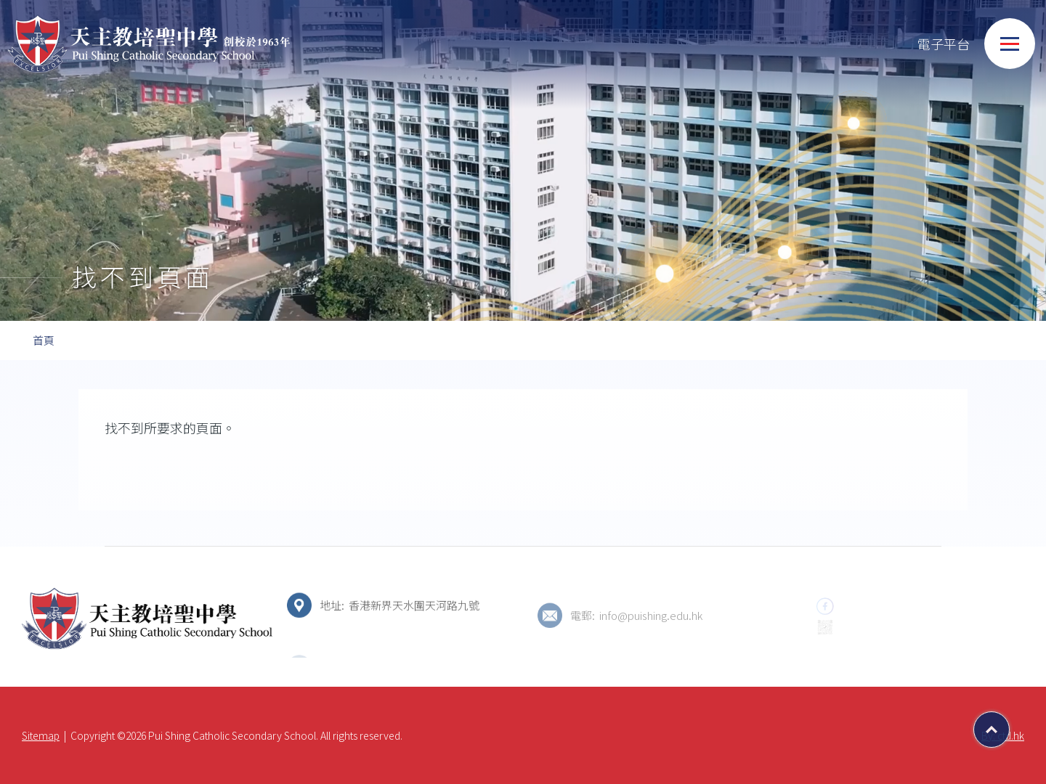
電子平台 (929, 44)
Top (1009, 724)
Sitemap (41, 735)
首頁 (43, 340)
